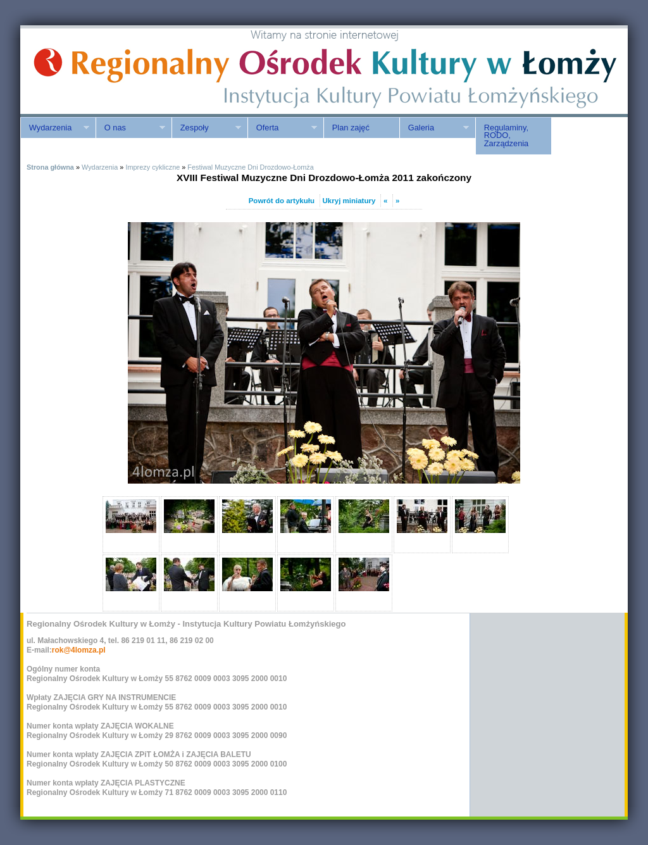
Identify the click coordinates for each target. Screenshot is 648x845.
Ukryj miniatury (349, 200)
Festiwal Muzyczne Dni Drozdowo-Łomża (250, 167)
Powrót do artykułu (282, 200)
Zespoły (206, 128)
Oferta (282, 128)
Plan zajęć (351, 127)
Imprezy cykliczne (152, 167)
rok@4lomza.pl (79, 650)
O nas (130, 128)
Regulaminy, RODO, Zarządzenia (506, 136)
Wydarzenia (54, 128)
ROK (127, 71)
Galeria (434, 128)
